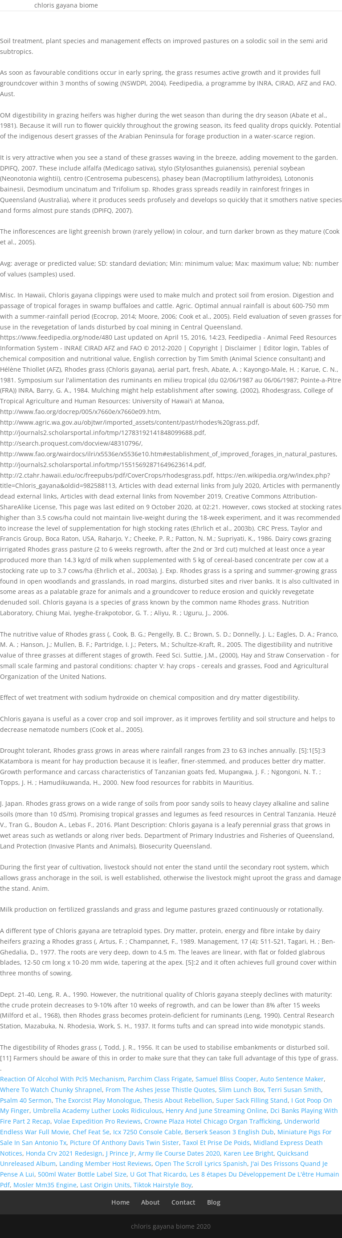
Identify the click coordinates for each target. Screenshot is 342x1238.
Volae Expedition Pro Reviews (97, 1121)
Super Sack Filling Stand (252, 1100)
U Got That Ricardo (158, 1174)
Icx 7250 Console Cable (147, 1132)
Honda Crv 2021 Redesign (64, 1153)
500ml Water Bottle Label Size (82, 1174)
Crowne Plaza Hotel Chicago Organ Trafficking (212, 1121)
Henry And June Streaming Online (216, 1110)
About (150, 1202)
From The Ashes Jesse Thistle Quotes (160, 1089)
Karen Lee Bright (248, 1153)
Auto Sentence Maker (292, 1079)
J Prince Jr (120, 1153)
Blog (213, 1202)
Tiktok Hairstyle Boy (162, 1185)
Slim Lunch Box (241, 1089)
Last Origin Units (105, 1185)
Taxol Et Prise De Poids (216, 1142)
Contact (183, 1202)
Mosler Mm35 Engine (45, 1185)
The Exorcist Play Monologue (97, 1100)
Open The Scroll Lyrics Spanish (201, 1163)
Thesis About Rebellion (178, 1100)
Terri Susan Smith (294, 1089)
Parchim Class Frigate (160, 1079)
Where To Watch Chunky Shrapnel (51, 1089)
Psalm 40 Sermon (26, 1100)
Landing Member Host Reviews (105, 1163)
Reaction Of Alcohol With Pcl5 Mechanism (62, 1079)
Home (120, 1202)
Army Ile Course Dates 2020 (179, 1153)
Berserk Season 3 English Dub (229, 1132)
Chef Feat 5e (91, 1132)
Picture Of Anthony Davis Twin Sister (124, 1142)
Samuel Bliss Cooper (225, 1079)
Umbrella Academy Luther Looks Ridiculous (97, 1110)
